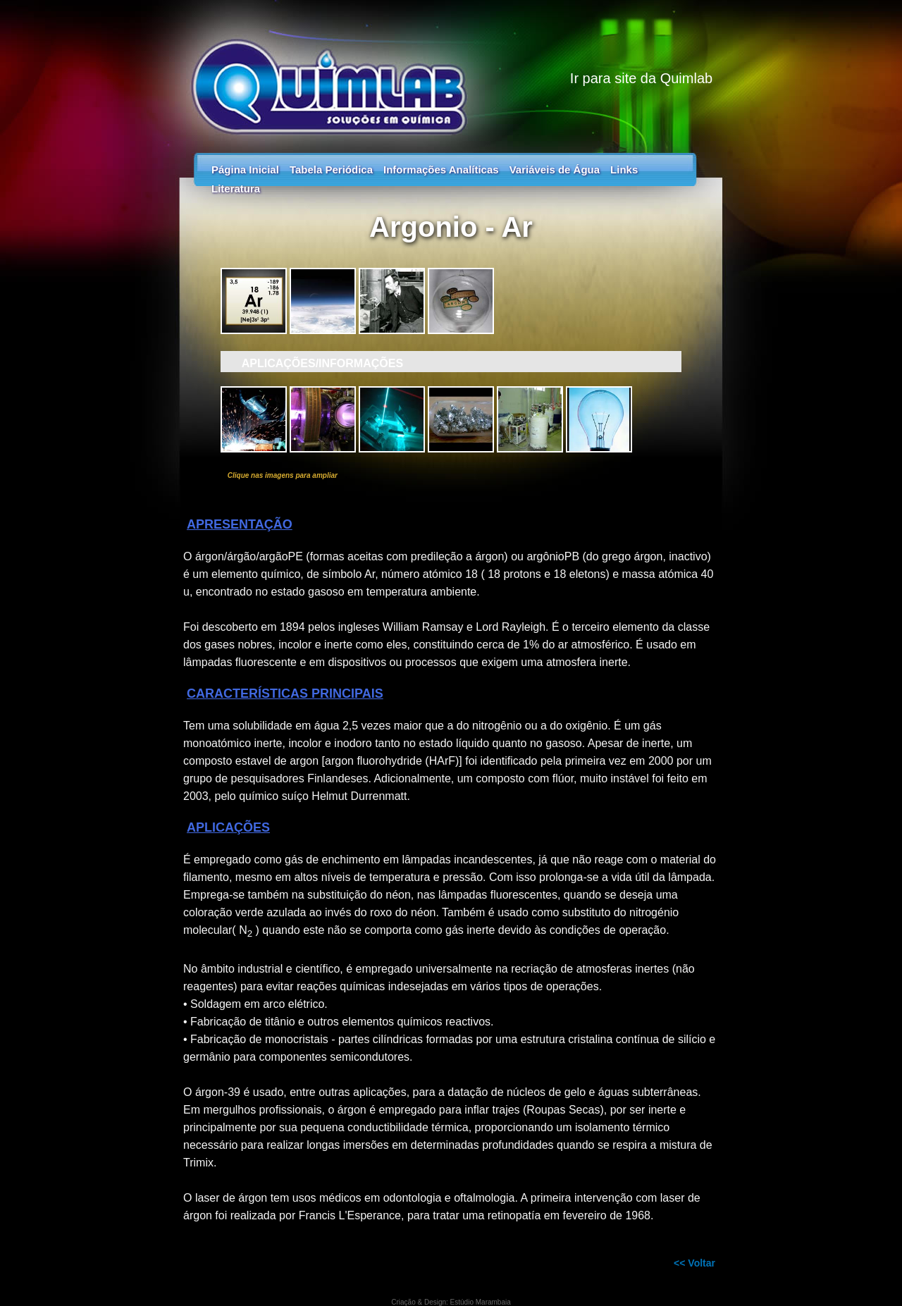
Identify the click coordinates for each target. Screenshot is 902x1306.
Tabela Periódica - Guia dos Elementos (451, 70)
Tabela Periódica (331, 169)
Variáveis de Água (554, 169)
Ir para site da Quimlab (641, 78)
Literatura (235, 189)
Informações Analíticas (441, 169)
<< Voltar (694, 1263)
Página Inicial (245, 169)
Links (624, 169)
